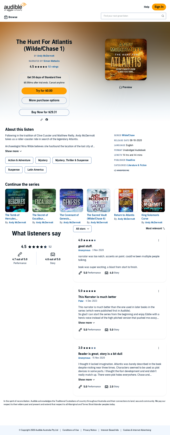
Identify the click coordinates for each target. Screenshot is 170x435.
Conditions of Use (71, 430)
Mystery (43, 160)
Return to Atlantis (124, 215)
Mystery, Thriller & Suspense (72, 160)
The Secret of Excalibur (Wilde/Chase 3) (41, 219)
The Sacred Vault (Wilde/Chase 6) (97, 217)
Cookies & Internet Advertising (137, 430)
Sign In (159, 7)
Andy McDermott (17, 222)
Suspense (14, 169)
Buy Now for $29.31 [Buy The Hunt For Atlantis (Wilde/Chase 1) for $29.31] (44, 112)
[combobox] (133, 16)
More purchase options (44, 100)
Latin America (36, 169)
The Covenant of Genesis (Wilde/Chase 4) (69, 219)
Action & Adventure (19, 160)
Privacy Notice (90, 430)
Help (146, 7)
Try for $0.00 (44, 91)
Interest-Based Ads (110, 430)
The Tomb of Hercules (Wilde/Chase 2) (14, 219)
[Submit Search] (163, 16)
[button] (41, 119)
